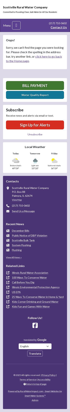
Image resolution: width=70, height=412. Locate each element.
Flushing (17, 250)
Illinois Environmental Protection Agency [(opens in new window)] (36, 287)
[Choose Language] (35, 346)
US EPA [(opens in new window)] (16, 292)
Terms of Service (28, 379)
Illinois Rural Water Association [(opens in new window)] (30, 272)
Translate (35, 353)
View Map (17, 199)
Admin (35, 400)
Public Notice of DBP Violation (29, 235)
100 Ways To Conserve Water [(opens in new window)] (29, 277)
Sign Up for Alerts (35, 125)
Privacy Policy (48, 375)
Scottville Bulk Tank (23, 240)
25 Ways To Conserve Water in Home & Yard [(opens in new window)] (38, 296)
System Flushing (21, 245)
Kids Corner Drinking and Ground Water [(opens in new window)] (35, 301)
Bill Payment (35, 85)
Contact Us (59, 27)
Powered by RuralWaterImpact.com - (35, 393)
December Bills (20, 230)
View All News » (14, 257)
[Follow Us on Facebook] (35, 325)
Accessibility (44, 379)
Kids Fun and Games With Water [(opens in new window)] (31, 306)
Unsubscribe (35, 134)
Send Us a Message (23, 211)
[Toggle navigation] (16, 25)
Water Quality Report (35, 94)
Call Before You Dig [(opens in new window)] (23, 282)
